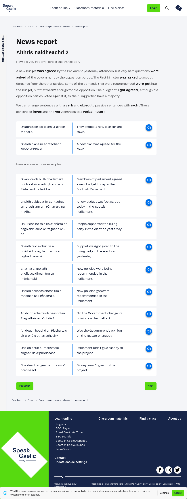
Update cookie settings (70, 462)
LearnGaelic (63, 449)
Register (61, 424)
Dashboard (17, 26)
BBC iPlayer (63, 428)
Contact (60, 457)
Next (150, 386)
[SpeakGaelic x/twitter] (177, 470)
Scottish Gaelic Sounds (70, 445)
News (31, 26)
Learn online (59, 8)
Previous (24, 386)
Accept (178, 493)
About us (174, 418)
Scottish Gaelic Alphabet (71, 441)
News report (81, 26)
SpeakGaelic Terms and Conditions (107, 483)
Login (153, 8)
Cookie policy (155, 483)
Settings (164, 493)
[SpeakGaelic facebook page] (160, 470)
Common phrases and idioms (54, 26)
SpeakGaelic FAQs (171, 483)
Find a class (116, 8)
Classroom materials (89, 8)
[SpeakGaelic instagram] (168, 470)
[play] (149, 129)
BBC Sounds (63, 437)
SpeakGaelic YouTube (69, 432)
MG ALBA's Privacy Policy (136, 483)
